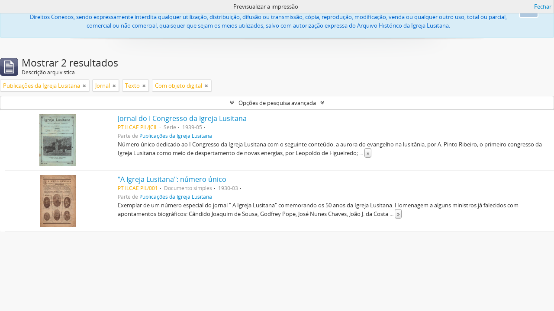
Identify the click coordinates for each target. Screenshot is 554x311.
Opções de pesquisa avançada (277, 103)
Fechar (542, 6)
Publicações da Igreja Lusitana (175, 135)
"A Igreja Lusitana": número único (172, 179)
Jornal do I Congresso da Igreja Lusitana (182, 118)
